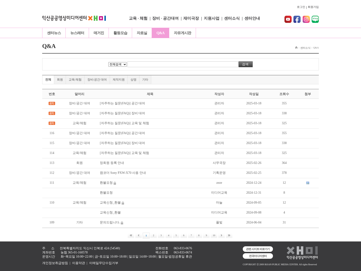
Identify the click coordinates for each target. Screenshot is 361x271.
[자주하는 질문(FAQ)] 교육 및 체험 (124, 123)
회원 (60, 79)
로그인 (301, 7)
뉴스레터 (77, 33)
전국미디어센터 (258, 256)
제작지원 (119, 79)
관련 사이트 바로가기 (258, 249)
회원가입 (313, 7)
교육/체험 (75, 79)
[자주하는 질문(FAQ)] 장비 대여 (122, 113)
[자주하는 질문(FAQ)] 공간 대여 (122, 103)
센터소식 (232, 18)
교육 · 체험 (138, 18)
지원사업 (211, 18)
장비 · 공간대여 (165, 18)
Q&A (160, 33)
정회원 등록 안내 (112, 163)
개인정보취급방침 (55, 263)
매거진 (99, 33)
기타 (145, 79)
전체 (48, 79)
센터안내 (252, 18)
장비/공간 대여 (97, 79)
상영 (133, 79)
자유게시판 (182, 33)
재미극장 (191, 18)
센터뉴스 (54, 33)
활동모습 (120, 33)
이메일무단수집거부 (103, 263)
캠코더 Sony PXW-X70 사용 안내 (123, 173)
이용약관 (78, 263)
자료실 (142, 33)
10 (214, 235)
